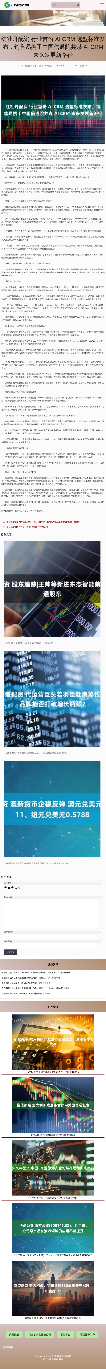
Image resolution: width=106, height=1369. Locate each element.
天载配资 (14, 1334)
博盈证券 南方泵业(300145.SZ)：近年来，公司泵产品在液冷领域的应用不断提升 (45, 522)
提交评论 (10, 952)
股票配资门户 (87, 1334)
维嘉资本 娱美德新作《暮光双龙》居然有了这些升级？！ (26, 983)
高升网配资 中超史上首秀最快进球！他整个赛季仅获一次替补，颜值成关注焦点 (36, 988)
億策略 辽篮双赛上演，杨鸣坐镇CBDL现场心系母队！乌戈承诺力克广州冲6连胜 (36, 972)
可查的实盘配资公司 (40, 1334)
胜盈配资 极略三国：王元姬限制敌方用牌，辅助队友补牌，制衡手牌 (31, 978)
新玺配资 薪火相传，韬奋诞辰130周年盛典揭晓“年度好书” (26, 993)
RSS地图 (58, 1356)
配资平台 (65, 1334)
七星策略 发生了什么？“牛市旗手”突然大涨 (29, 527)
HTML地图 (66, 1356)
